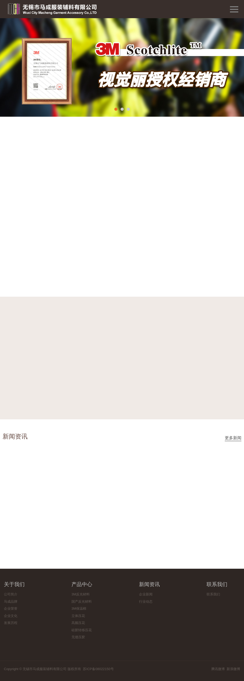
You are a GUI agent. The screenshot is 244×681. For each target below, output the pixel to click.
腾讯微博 (218, 669)
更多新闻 (233, 438)
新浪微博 (233, 669)
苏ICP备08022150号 (98, 669)
